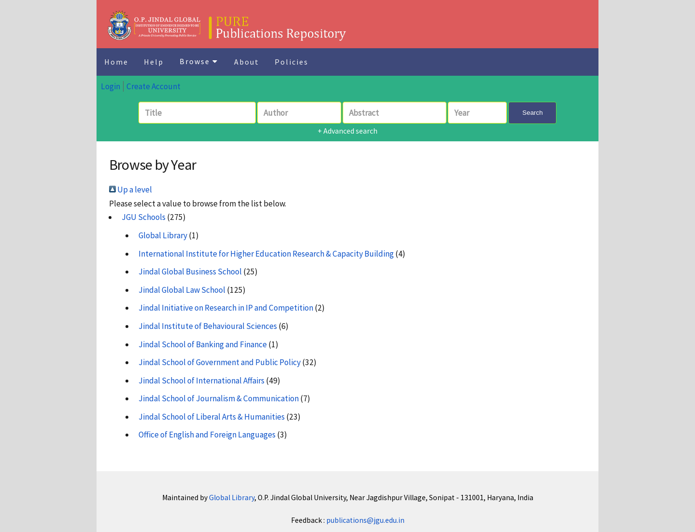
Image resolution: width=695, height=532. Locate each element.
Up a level (130, 189)
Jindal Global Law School (182, 290)
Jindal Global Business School (190, 271)
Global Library (163, 235)
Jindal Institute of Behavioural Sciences (208, 326)
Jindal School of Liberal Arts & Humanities (212, 416)
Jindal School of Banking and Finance (203, 344)
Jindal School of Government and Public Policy (220, 362)
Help (154, 62)
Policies (291, 62)
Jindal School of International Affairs (201, 380)
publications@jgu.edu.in (365, 520)
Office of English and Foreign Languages (207, 434)
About (246, 62)
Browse (199, 61)
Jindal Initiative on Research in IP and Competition (226, 307)
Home (116, 62)
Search (532, 112)
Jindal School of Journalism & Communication (219, 398)
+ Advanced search (347, 131)
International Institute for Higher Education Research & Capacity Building (266, 253)
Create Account (153, 86)
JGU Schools (144, 217)
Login (110, 86)
